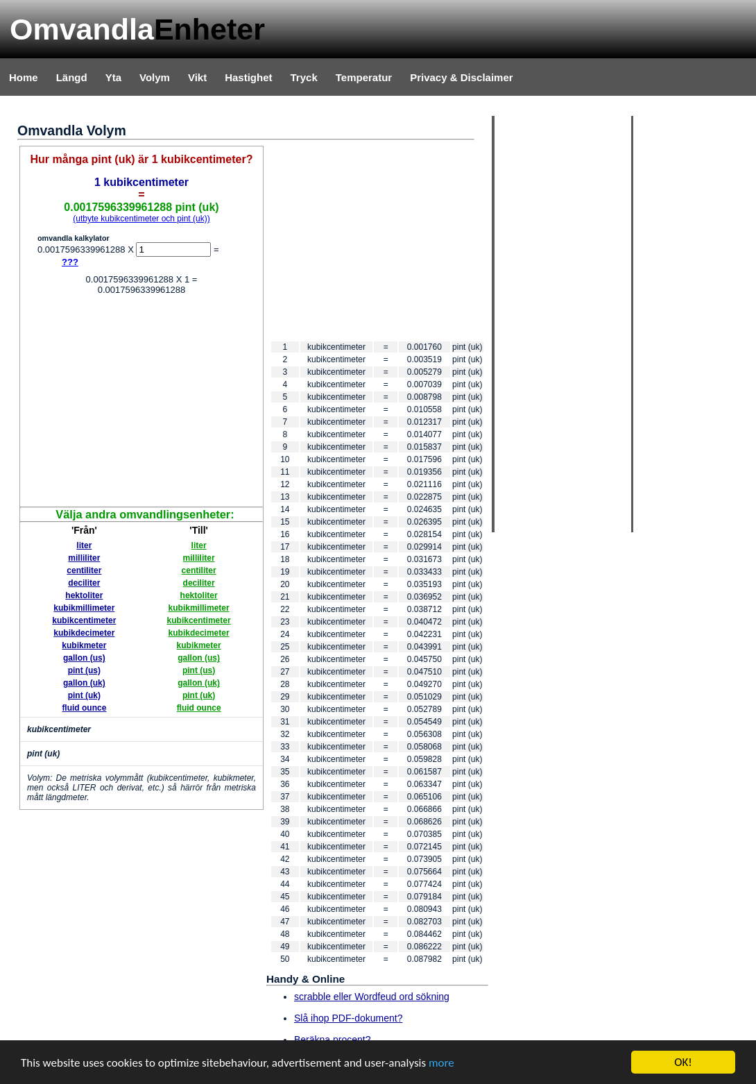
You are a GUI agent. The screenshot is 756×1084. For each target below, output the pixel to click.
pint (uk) (84, 695)
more (441, 1063)
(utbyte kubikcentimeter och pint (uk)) (141, 218)
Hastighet (248, 77)
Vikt (197, 77)
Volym (154, 77)
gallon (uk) (84, 683)
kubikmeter (84, 645)
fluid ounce (84, 708)
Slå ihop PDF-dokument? (348, 1018)
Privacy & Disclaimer (461, 77)
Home (23, 77)
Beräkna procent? (332, 1039)
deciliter (84, 583)
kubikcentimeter (84, 620)
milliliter (84, 558)
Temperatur (364, 77)
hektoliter (84, 595)
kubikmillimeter (83, 608)
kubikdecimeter (83, 633)
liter (84, 545)
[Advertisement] (141, 402)
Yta (113, 77)
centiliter (84, 570)
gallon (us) (84, 658)
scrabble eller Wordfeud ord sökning (371, 996)
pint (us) (84, 670)
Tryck (304, 77)
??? (70, 262)
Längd (71, 77)
